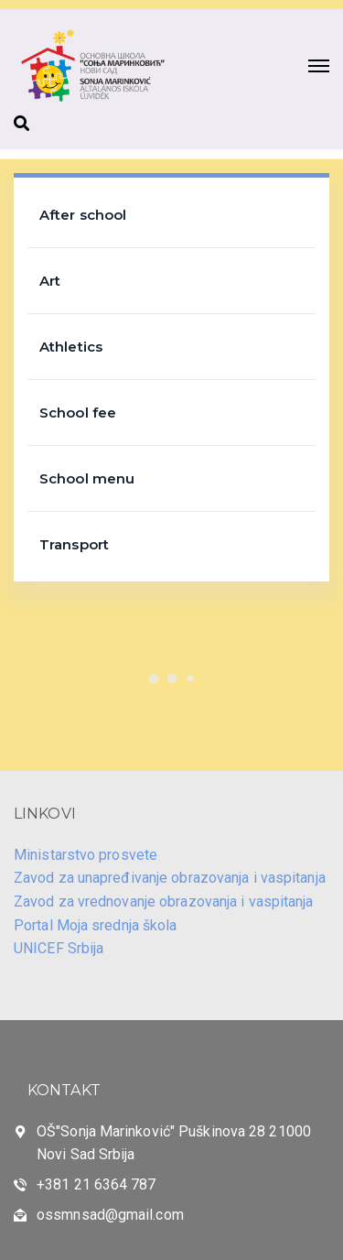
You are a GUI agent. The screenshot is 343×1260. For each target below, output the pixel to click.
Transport (74, 544)
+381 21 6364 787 (96, 1184)
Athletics (70, 346)
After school (82, 214)
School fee (77, 412)
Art (49, 280)
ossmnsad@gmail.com (110, 1214)
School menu (86, 478)
